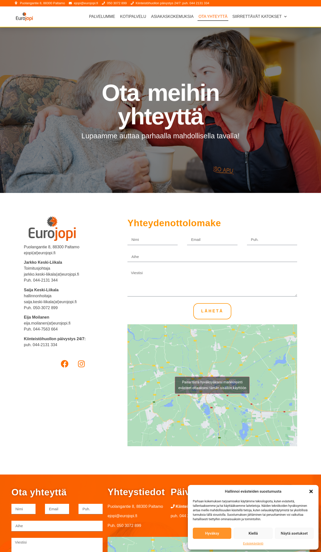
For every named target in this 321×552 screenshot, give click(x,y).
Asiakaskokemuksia (172, 16)
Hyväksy (212, 533)
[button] (311, 491)
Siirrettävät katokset (259, 16)
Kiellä (253, 533)
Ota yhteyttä (213, 16)
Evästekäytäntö (253, 543)
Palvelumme (102, 16)
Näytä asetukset (294, 533)
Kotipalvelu (133, 16)
